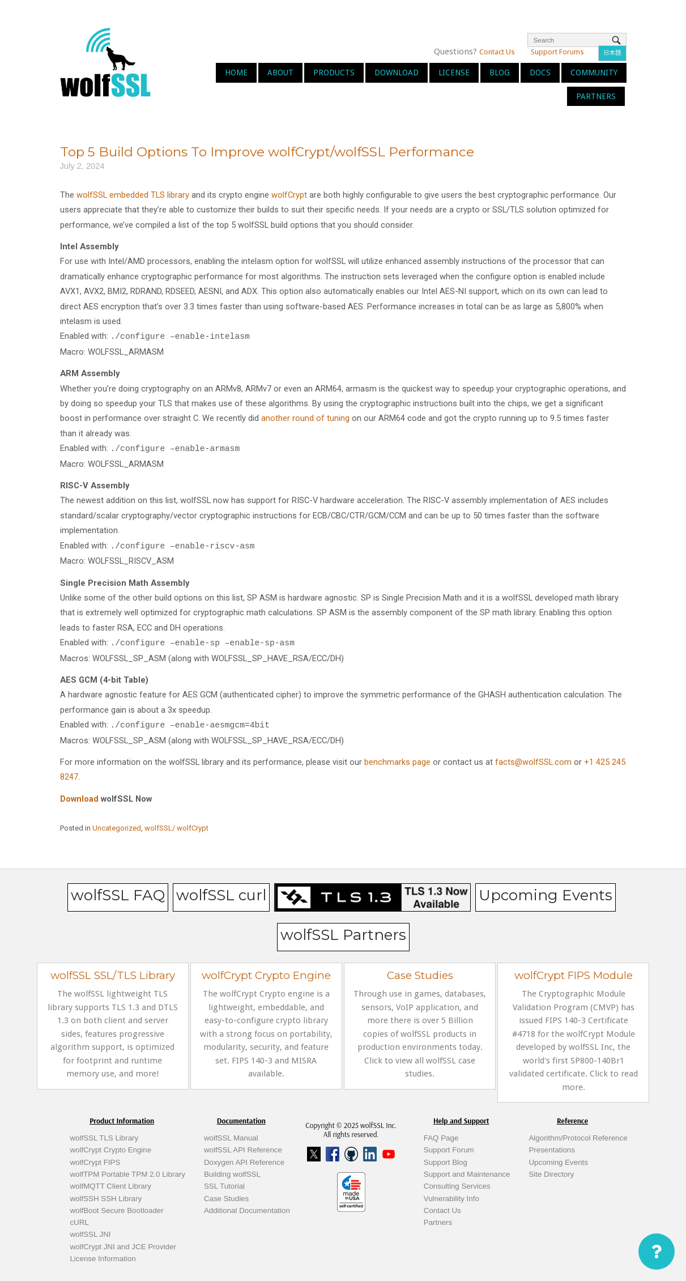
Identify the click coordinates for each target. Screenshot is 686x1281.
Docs (540, 72)
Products (334, 72)
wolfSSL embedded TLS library (132, 195)
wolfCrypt (289, 195)
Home (236, 72)
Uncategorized (116, 828)
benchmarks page (397, 762)
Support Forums (557, 52)
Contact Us (497, 52)
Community (593, 72)
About (280, 72)
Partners (596, 96)
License (454, 72)
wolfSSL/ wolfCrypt (176, 828)
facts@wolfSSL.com (533, 762)
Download (396, 72)
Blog (499, 72)
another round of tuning (305, 418)
